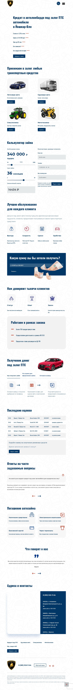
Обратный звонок (40, 666)
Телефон (40, 163)
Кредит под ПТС (12, 643)
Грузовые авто (25, 643)
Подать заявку (56, 184)
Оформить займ (13, 652)
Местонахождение (42, 173)
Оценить (11, 102)
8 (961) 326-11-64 (49, 596)
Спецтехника (37, 643)
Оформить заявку (19, 56)
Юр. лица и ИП (12, 647)
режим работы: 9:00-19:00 (52, 606)
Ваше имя (40, 153)
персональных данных (46, 186)
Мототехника (49, 643)
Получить (13, 271)
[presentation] (33, 497)
